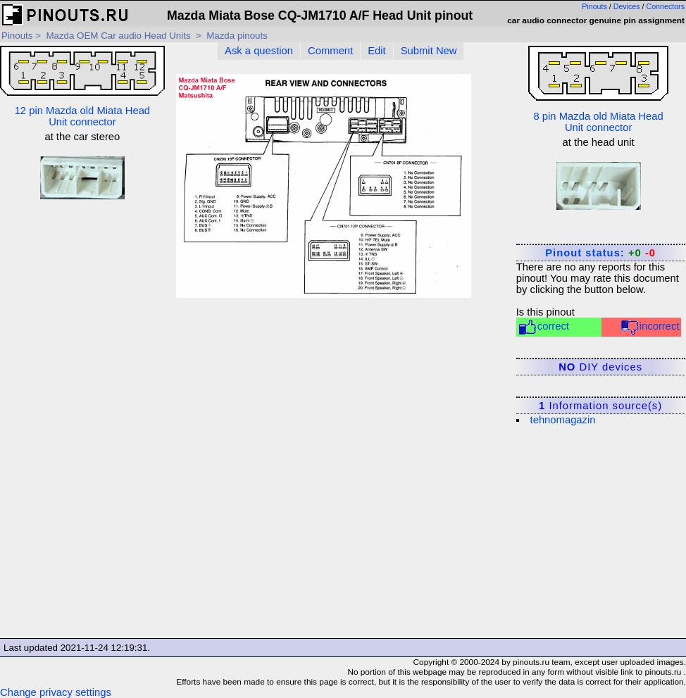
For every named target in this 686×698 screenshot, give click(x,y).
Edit (377, 50)
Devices (626, 6)
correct (543, 327)
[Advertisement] (82, 423)
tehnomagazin (563, 419)
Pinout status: (600, 252)
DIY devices (600, 367)
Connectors (666, 6)
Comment (330, 50)
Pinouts (594, 6)
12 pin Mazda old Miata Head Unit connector (82, 86)
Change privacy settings (55, 692)
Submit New (429, 50)
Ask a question (259, 50)
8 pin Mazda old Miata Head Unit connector (598, 89)
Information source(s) (600, 405)
